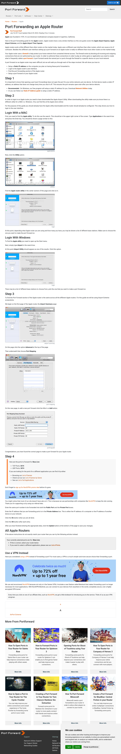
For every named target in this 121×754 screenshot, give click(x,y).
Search (112, 9)
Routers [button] (9, 16)
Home (7, 21)
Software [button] (28, 16)
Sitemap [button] (49, 16)
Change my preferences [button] (91, 747)
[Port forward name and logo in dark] (17, 9)
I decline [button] (77, 747)
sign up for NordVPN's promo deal (27, 487)
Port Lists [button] (18, 16)
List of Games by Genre (33, 478)
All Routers (56, 746)
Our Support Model (30, 743)
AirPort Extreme (15, 615)
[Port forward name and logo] (10, 2)
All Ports (55, 748)
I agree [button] (69, 747)
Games (54, 750)
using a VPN (24, 557)
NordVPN (92, 501)
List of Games (27, 475)
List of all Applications (26, 480)
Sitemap (55, 737)
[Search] (96, 9)
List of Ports (55, 545)
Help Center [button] (38, 16)
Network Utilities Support (33, 741)
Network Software (58, 743)
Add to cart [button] (113, 3)
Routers (14, 21)
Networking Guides (30, 746)
